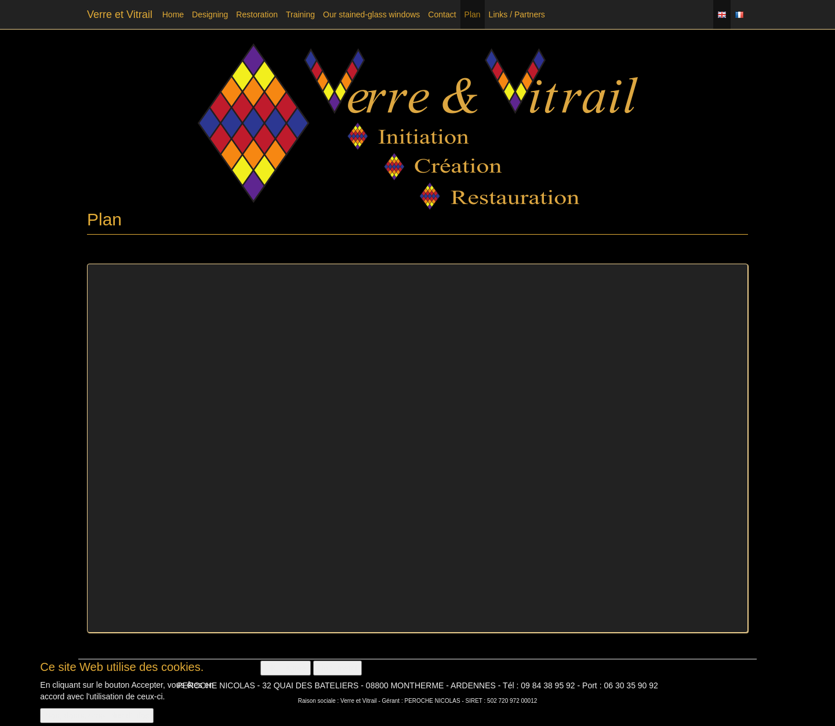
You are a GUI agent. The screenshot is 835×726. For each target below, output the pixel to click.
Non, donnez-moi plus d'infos (97, 715)
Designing (210, 14)
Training (300, 14)
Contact (442, 14)
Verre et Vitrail (120, 14)
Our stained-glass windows (371, 14)
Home (173, 14)
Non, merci (337, 668)
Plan (472, 14)
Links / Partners (517, 14)
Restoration (257, 14)
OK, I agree (286, 668)
